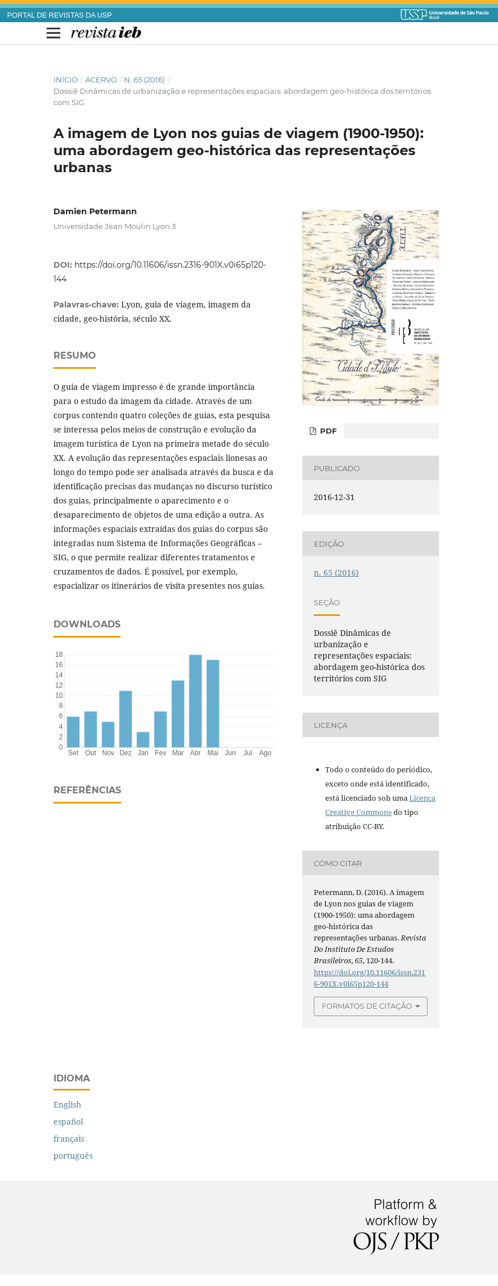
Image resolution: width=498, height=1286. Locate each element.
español (68, 1121)
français (68, 1138)
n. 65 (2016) (144, 79)
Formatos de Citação (367, 1005)
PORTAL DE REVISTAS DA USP (59, 15)
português (73, 1155)
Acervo (101, 79)
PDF (327, 430)
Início (65, 79)
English (67, 1104)
